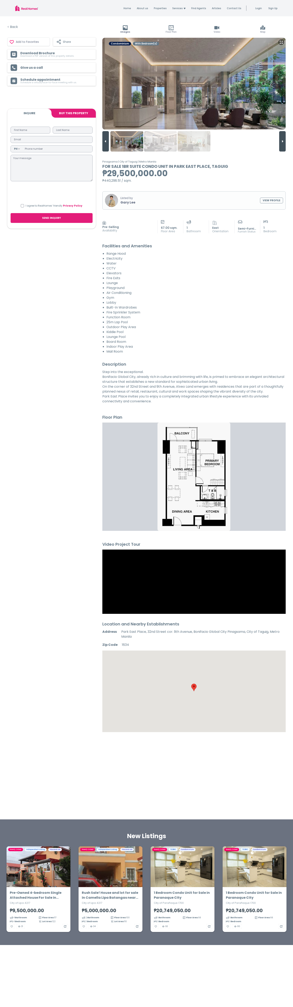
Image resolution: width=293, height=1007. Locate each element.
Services (179, 8)
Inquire (29, 113)
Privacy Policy (72, 205)
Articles (216, 8)
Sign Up (273, 8)
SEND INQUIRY (51, 218)
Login (258, 8)
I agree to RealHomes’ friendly (54, 205)
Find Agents (198, 8)
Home (127, 8)
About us (142, 8)
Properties (160, 8)
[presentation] (51, 192)
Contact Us (234, 8)
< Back (12, 26)
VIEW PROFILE (271, 200)
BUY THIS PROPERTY (73, 113)
